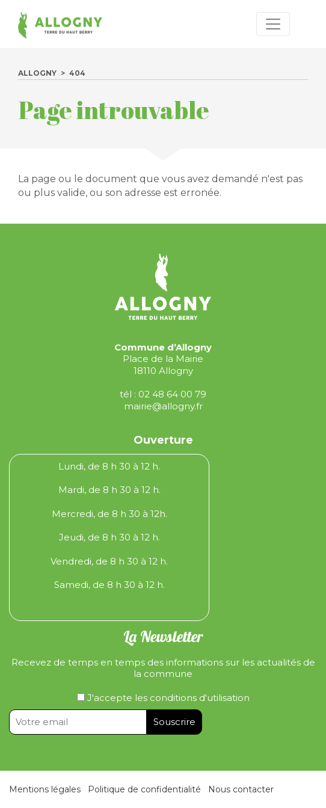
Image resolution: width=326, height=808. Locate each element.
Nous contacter (241, 789)
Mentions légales (45, 789)
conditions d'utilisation (200, 697)
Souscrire (174, 721)
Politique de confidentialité (144, 789)
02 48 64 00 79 (172, 394)
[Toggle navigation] (273, 24)
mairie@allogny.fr (163, 406)
